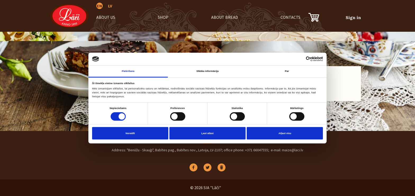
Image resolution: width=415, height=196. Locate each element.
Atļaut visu (284, 133)
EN (99, 5)
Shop (163, 17)
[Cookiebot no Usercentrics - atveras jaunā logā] (300, 58)
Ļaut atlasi (207, 133)
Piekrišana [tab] (128, 71)
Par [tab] (287, 71)
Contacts (290, 17)
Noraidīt (130, 133)
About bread (224, 17)
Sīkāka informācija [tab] (207, 71)
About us (105, 17)
